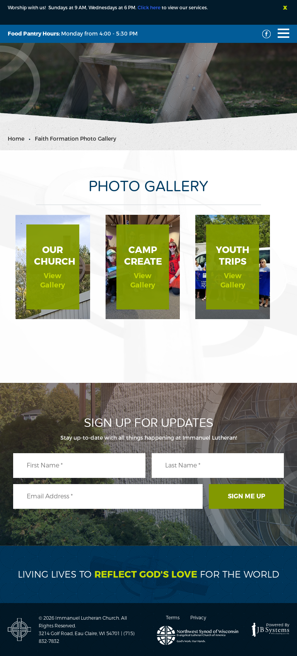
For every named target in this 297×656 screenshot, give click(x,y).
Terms (172, 618)
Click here (149, 8)
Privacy (198, 618)
